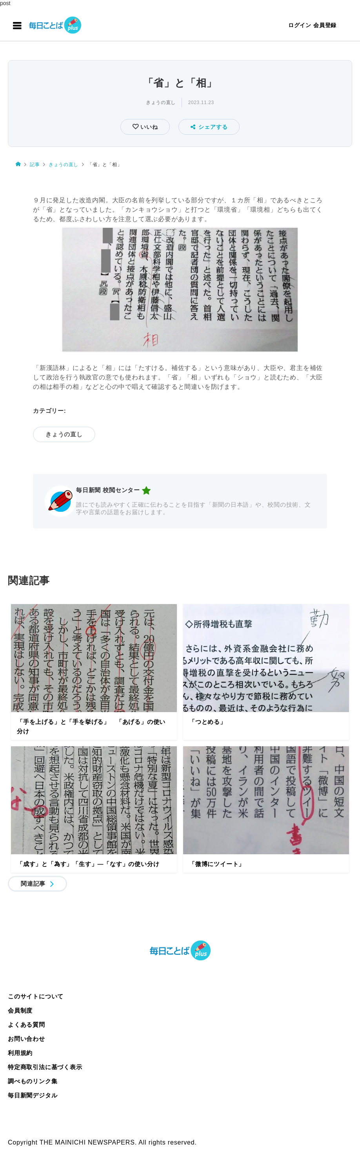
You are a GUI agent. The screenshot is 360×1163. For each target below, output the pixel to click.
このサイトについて (36, 996)
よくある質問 (26, 1024)
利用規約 (20, 1052)
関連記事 (33, 883)
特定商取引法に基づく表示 (45, 1067)
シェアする (209, 127)
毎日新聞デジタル (32, 1095)
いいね (148, 127)
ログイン (299, 25)
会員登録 (324, 25)
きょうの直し (161, 102)
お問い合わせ (26, 1038)
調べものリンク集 (32, 1081)
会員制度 (20, 1010)
